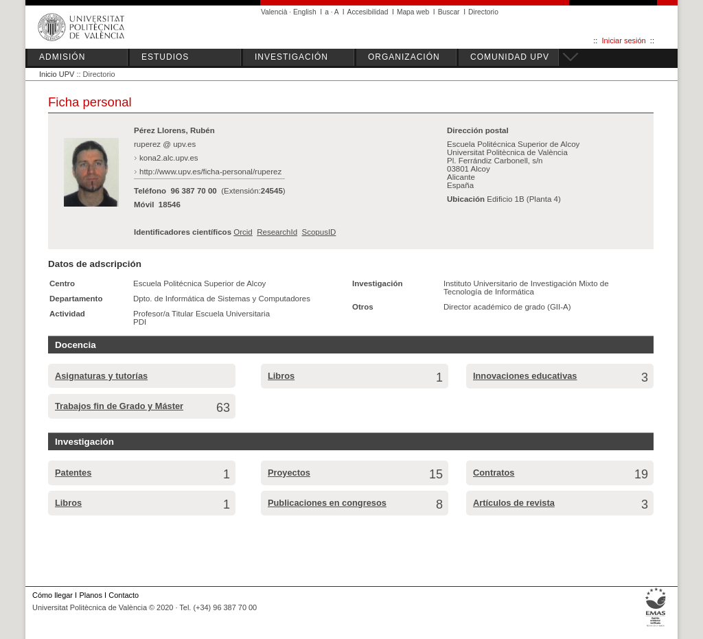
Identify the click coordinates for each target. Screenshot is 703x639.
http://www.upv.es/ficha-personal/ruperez (210, 171)
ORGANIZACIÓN (404, 57)
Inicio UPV (56, 74)
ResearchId (277, 232)
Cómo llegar (52, 595)
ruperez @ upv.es (165, 144)
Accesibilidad (368, 12)
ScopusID (318, 232)
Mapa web (413, 12)
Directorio (483, 12)
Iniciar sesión (624, 40)
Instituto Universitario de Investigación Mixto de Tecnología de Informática (526, 287)
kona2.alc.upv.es (168, 158)
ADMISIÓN (62, 57)
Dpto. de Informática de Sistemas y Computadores (221, 298)
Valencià (274, 12)
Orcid (243, 232)
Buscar (449, 12)
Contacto (123, 595)
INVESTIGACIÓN (291, 57)
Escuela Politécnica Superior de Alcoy (199, 283)
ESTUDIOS (165, 57)
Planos (90, 595)
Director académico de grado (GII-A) (507, 307)
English (304, 12)
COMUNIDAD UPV (509, 57)
